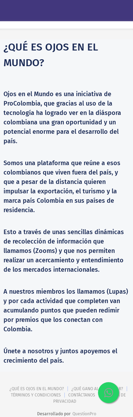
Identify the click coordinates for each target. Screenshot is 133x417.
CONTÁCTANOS (81, 395)
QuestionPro (84, 413)
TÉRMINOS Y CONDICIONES (36, 395)
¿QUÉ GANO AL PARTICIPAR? (97, 388)
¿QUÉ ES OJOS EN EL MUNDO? (36, 388)
